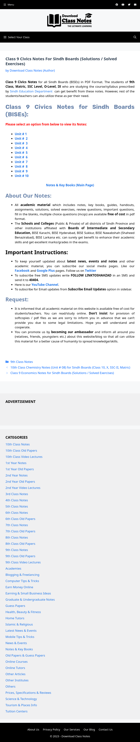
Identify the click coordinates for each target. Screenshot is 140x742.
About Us (33, 729)
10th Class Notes (17, 444)
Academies (13, 568)
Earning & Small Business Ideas (28, 593)
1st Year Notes (15, 463)
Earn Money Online (19, 587)
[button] (135, 37)
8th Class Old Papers (20, 543)
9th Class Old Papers (20, 556)
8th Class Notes (16, 537)
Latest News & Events (20, 630)
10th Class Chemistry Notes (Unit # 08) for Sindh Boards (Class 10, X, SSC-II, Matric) (70, 367)
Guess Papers (15, 606)
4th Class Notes (16, 500)
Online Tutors (15, 668)
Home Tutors (14, 618)
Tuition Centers (16, 711)
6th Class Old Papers (20, 519)
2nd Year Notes (16, 475)
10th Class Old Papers (21, 450)
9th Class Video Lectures (23, 562)
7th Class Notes (16, 525)
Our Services (72, 729)
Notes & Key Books (19, 649)
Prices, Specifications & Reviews (28, 693)
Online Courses (16, 661)
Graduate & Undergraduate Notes (30, 599)
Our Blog (89, 729)
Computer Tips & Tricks (22, 581)
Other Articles (15, 674)
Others (10, 686)
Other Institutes (16, 680)
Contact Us (105, 729)
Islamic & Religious (19, 624)
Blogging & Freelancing (22, 575)
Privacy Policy (51, 729)
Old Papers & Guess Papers (25, 655)
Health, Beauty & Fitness (23, 612)
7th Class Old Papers (20, 531)
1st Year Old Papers (19, 469)
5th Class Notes (16, 506)
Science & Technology (21, 699)
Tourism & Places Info (21, 705)
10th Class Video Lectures (23, 457)
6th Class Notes (16, 512)
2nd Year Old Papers (20, 481)
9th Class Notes (21, 362)
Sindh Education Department (31, 91)
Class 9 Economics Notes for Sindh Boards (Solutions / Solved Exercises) (62, 373)
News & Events (16, 643)
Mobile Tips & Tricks (19, 637)
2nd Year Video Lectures (22, 488)
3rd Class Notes (16, 494)
